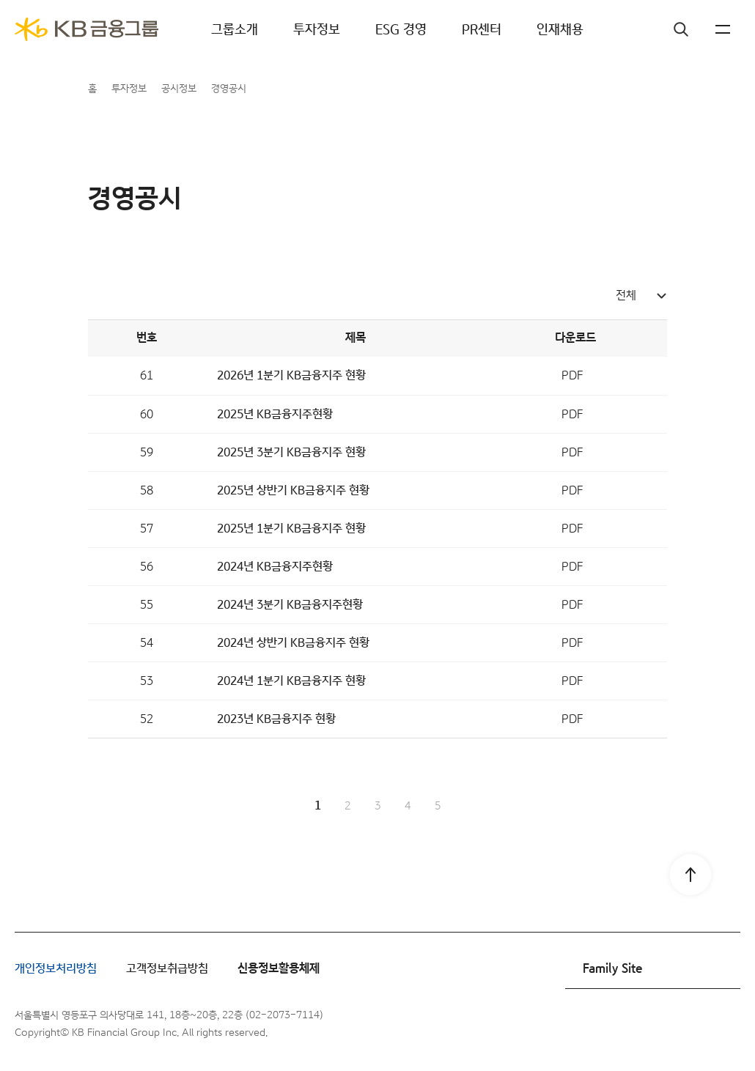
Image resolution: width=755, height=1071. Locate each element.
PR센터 (481, 29)
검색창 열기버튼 (652, 29)
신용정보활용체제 (278, 968)
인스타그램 (652, 1024)
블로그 (725, 1024)
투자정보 (316, 29)
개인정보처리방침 (56, 968)
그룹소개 (234, 29)
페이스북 (615, 1024)
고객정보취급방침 (167, 968)
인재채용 (560, 29)
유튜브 (689, 1024)
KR (696, 29)
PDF (572, 375)
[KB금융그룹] (86, 29)
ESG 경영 (401, 29)
